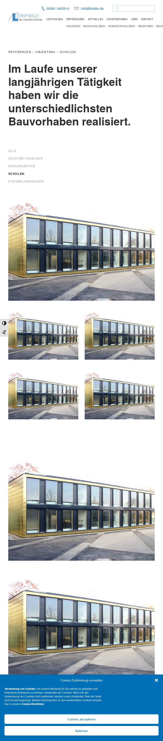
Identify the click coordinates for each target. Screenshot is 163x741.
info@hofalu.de (92, 8)
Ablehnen (81, 730)
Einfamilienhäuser (26, 181)
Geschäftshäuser (25, 158)
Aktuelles (95, 19)
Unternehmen (117, 19)
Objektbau (146, 26)
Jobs (134, 19)
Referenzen (75, 19)
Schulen (68, 52)
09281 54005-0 (57, 8)
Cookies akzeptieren (81, 719)
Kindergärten (21, 166)
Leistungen (54, 19)
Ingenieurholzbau (121, 26)
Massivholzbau (94, 26)
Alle (12, 151)
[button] (156, 680)
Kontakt (147, 19)
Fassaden (73, 26)
